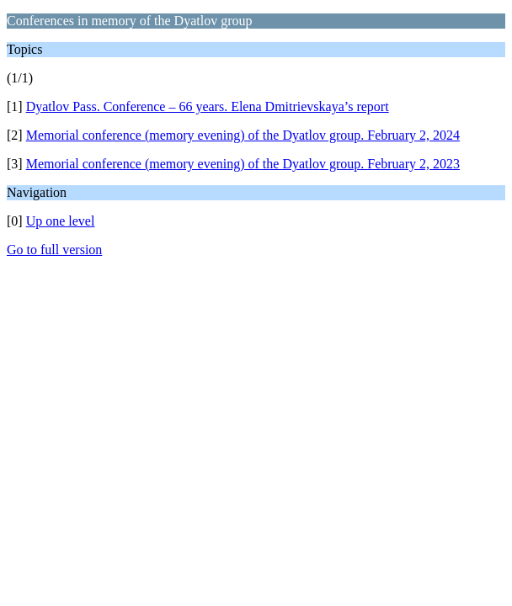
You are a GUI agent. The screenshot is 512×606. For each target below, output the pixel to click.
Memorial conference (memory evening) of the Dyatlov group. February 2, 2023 (243, 164)
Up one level (60, 221)
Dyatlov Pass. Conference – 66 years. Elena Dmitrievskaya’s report (207, 106)
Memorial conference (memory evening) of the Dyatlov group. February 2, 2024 (243, 135)
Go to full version (54, 249)
